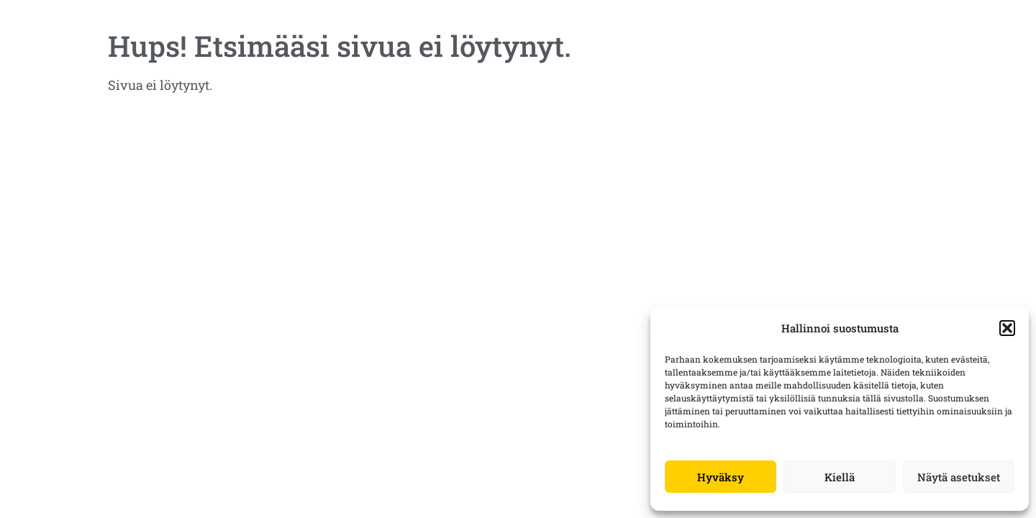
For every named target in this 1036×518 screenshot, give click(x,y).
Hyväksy (720, 477)
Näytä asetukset (958, 477)
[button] (1007, 328)
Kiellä (839, 477)
